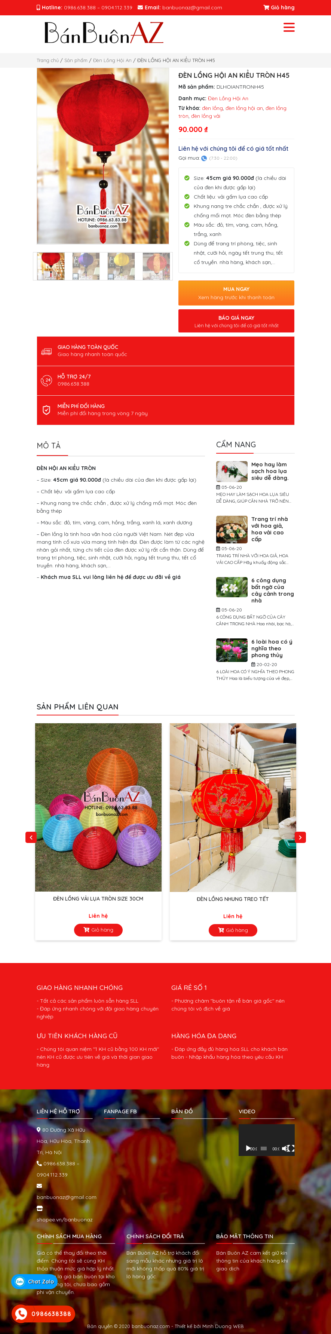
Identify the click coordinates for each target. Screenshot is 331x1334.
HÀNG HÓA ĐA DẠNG (203, 1035)
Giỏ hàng (279, 7)
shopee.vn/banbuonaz (65, 1219)
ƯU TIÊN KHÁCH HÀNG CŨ (77, 1035)
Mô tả (49, 445)
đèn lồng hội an (244, 108)
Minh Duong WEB (223, 1326)
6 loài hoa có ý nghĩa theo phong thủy (271, 648)
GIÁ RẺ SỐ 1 (189, 987)
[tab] (52, 448)
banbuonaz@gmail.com (66, 1197)
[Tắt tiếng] (285, 1148)
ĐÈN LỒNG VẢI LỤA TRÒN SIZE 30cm (98, 898)
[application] (267, 1140)
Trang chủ (48, 60)
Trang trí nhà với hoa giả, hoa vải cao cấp (269, 529)
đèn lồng (212, 108)
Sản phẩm (76, 60)
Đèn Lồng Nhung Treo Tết (233, 899)
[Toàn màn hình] (291, 1148)
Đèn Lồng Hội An (112, 60)
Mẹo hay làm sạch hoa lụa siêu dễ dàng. (270, 471)
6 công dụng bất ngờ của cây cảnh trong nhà (272, 590)
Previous (31, 837)
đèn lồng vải (205, 116)
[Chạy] (248, 1148)
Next (300, 837)
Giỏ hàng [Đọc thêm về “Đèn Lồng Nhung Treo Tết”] (237, 930)
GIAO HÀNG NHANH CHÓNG (80, 987)
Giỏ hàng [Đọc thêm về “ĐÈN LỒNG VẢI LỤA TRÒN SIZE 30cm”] (102, 929)
